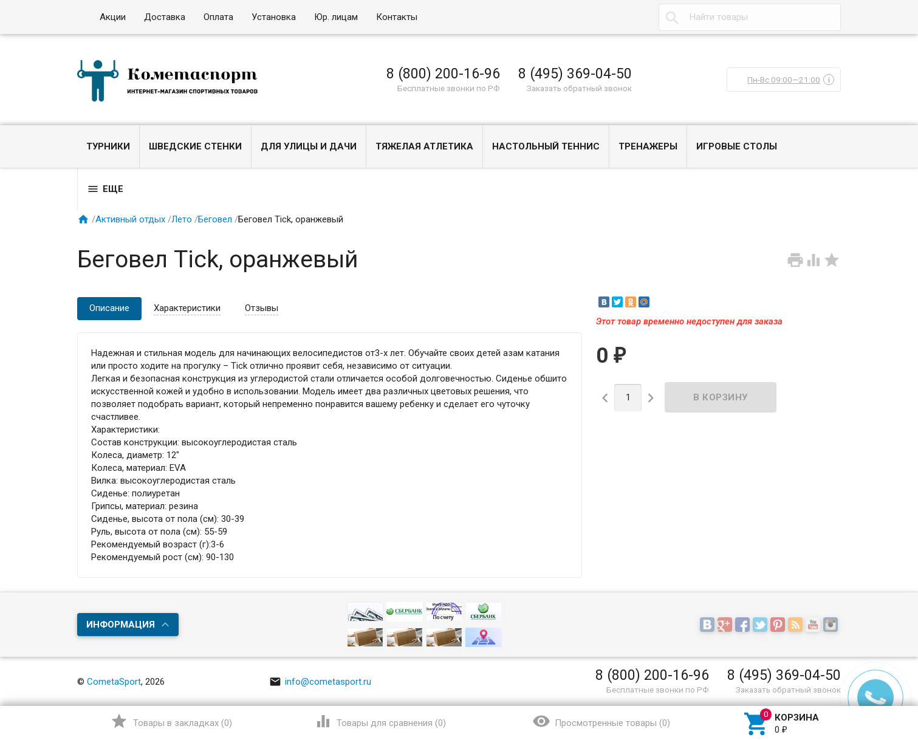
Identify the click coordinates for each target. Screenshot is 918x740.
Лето (181, 219)
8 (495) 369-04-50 (575, 73)
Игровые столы (736, 146)
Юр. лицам (336, 17)
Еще (105, 189)
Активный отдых (130, 219)
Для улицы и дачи (309, 146)
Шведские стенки (195, 146)
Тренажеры (647, 146)
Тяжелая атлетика (424, 146)
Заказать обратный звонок (579, 88)
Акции (113, 17)
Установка (274, 17)
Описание (109, 308)
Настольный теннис (546, 146)
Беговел (215, 219)
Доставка (164, 17)
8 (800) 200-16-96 (443, 73)
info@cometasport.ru (320, 681)
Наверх (867, 681)
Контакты (396, 17)
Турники (108, 146)
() (171, 721)
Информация (120, 624)
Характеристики (187, 308)
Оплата (218, 17)
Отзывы (261, 308)
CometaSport (114, 681)
